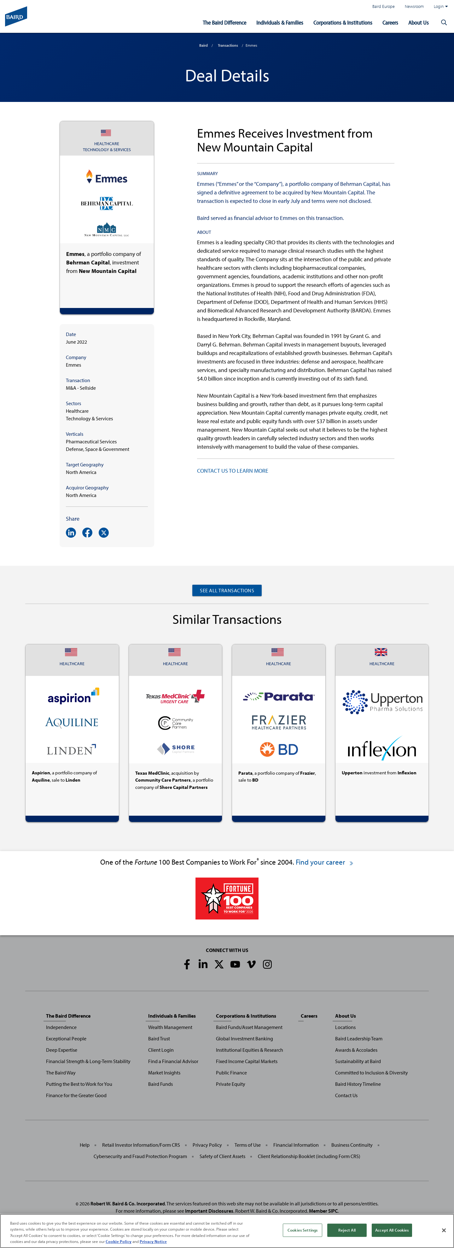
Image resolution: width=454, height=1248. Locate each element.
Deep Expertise (61, 1050)
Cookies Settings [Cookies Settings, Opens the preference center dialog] (302, 1232)
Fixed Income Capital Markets (246, 1061)
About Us (418, 22)
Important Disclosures (209, 1211)
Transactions (228, 45)
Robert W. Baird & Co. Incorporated (127, 1203)
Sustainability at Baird (358, 1061)
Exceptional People (66, 1038)
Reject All (346, 1232)
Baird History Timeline (358, 1084)
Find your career (325, 862)
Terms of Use (248, 1145)
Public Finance (231, 1072)
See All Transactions (227, 590)
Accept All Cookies (392, 1232)
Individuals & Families (279, 22)
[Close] (444, 1232)
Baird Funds (160, 1084)
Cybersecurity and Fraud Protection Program (140, 1156)
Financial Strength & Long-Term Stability (88, 1061)
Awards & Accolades (356, 1050)
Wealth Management (170, 1027)
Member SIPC (323, 1211)
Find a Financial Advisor (173, 1061)
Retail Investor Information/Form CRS (141, 1145)
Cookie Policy (118, 1243)
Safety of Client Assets (222, 1156)
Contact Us (346, 1095)
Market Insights (164, 1072)
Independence (61, 1027)
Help (85, 1145)
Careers (390, 22)
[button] (444, 23)
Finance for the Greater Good (76, 1095)
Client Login (161, 1050)
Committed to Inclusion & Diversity (371, 1072)
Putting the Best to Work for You (79, 1084)
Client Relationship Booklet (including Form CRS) (309, 1156)
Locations (345, 1027)
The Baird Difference (224, 22)
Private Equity (230, 1084)
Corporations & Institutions (342, 22)
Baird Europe (383, 6)
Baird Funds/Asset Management (249, 1027)
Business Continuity (352, 1145)
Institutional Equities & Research (249, 1050)
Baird (203, 45)
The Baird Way (61, 1072)
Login (441, 6)
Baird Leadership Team (358, 1038)
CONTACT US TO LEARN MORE (232, 470)
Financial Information (296, 1145)
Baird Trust (159, 1038)
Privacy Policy (207, 1145)
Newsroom (414, 6)
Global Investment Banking (244, 1038)
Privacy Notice (153, 1243)
